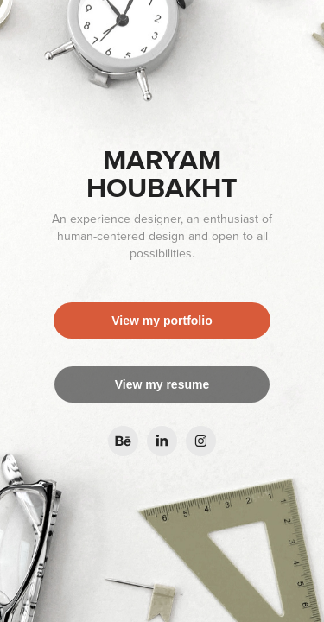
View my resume (162, 384)
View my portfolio (161, 320)
